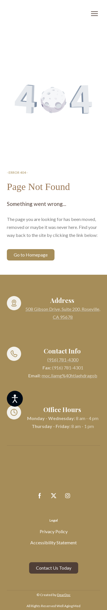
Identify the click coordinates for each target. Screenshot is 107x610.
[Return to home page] (48, 14)
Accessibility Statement (53, 542)
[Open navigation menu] (94, 13)
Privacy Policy (54, 531)
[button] (30, 254)
